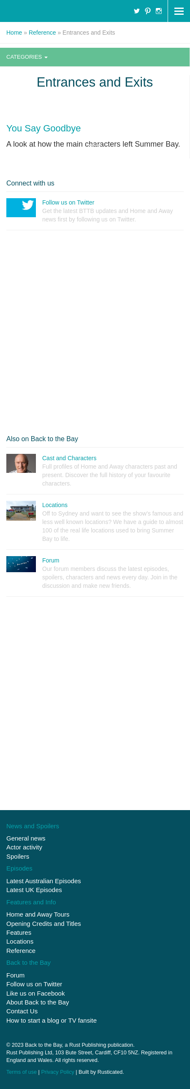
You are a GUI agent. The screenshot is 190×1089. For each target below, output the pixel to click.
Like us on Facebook (35, 993)
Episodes (19, 868)
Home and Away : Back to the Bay (47, 11)
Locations (19, 941)
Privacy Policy (57, 1072)
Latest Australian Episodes (43, 880)
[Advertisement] (95, 332)
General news (26, 838)
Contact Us (22, 1011)
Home (14, 32)
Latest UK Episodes (34, 889)
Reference (42, 32)
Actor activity (24, 847)
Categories (27, 57)
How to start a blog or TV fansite (51, 1020)
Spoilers (17, 856)
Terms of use (21, 1072)
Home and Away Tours (38, 914)
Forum (15, 975)
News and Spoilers (32, 826)
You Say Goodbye (43, 128)
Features (18, 932)
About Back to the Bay (37, 1002)
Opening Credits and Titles (43, 923)
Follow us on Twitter (34, 984)
